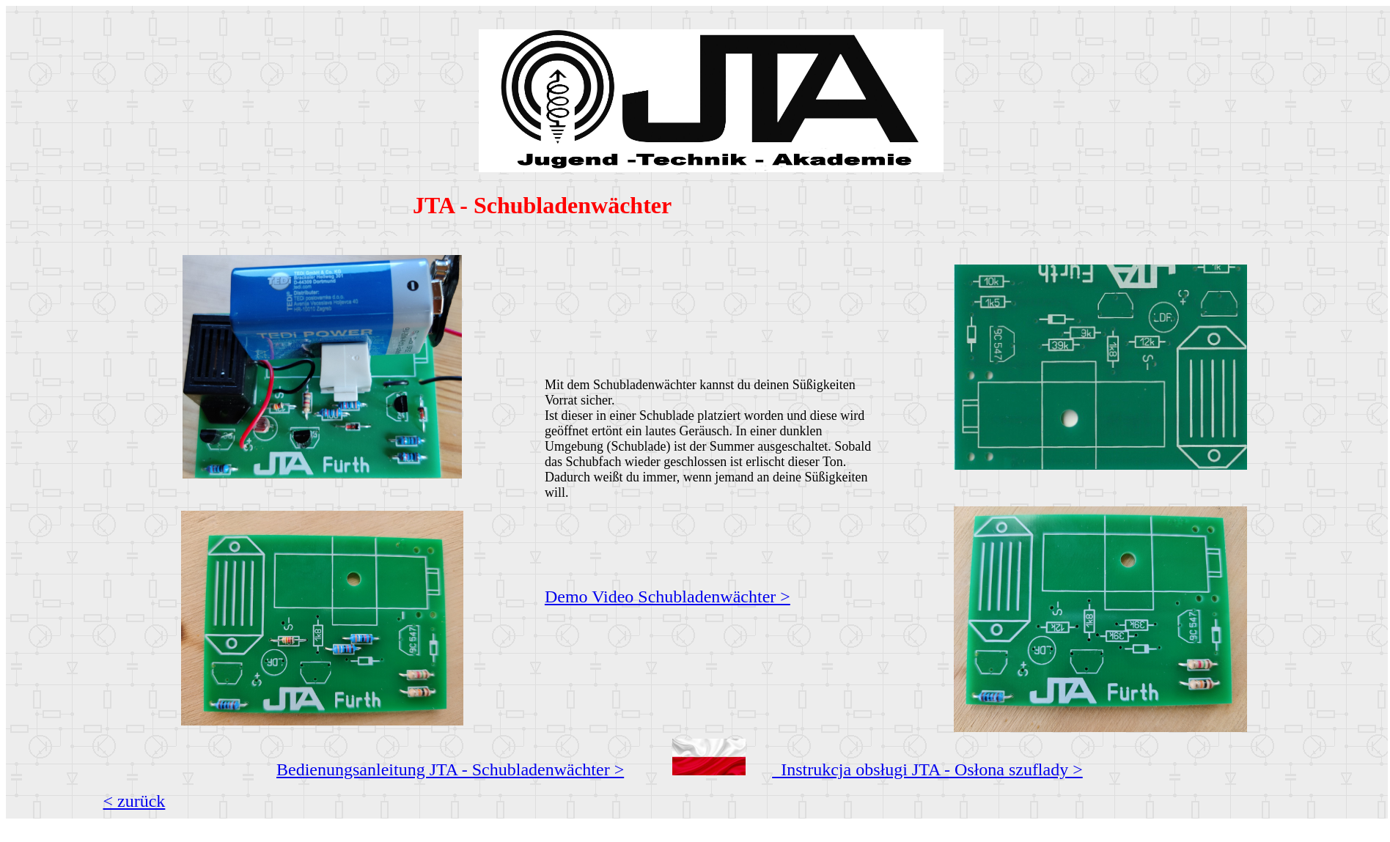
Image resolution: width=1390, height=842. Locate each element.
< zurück (134, 800)
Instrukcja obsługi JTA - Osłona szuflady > (927, 769)
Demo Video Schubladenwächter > (667, 596)
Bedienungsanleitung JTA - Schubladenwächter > (450, 769)
